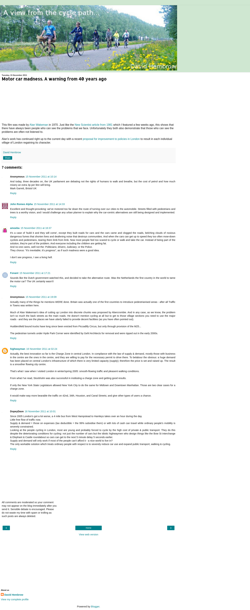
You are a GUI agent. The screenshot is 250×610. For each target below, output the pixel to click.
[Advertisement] (88, 562)
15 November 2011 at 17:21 (34, 273)
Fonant (14, 273)
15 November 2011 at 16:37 (35, 228)
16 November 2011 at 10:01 (40, 411)
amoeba (14, 228)
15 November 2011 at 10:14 (41, 176)
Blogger (95, 606)
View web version (88, 534)
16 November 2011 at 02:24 (41, 349)
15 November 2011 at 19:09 (41, 297)
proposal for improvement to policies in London (111, 138)
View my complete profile (15, 599)
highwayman (17, 349)
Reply (13, 193)
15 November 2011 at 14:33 (49, 204)
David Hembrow (13, 594)
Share (7, 158)
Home (88, 528)
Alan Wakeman (39, 124)
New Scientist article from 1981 (93, 124)
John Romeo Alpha (21, 204)
